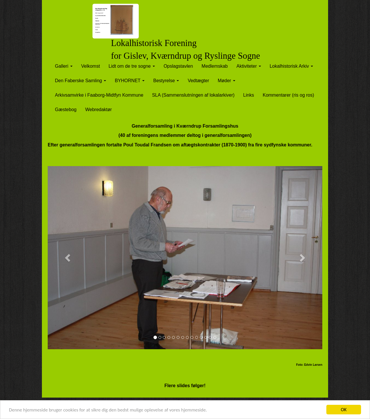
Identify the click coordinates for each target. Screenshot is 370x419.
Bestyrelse (166, 80)
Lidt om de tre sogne (132, 66)
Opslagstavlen (178, 66)
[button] (68, 257)
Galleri (64, 66)
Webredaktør (98, 109)
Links (248, 95)
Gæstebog (66, 109)
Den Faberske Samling (80, 80)
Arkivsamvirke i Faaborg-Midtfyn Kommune (99, 95)
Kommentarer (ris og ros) (288, 95)
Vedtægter (198, 80)
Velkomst (90, 66)
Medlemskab (214, 66)
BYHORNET (130, 80)
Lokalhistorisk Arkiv (291, 66)
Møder (226, 80)
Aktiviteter (248, 66)
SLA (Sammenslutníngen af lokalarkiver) (193, 95)
